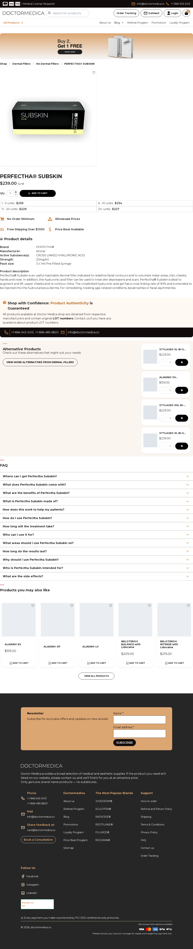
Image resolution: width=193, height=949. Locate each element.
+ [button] (170, 362)
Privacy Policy (149, 832)
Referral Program (137, 22)
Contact (151, 13)
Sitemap (68, 848)
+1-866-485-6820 (47, 332)
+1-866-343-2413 (37, 798)
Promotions (158, 22)
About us (68, 801)
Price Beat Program (75, 840)
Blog (66, 816)
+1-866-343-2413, (22, 332)
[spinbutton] (12, 193)
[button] (16, 191)
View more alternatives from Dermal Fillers (40, 362)
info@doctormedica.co (41, 816)
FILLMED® (102, 832)
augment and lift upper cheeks (22, 283)
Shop (3, 63)
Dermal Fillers (22, 63)
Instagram (32, 884)
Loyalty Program (179, 22)
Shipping (146, 816)
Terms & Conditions (152, 824)
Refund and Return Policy (156, 809)
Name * (118, 713)
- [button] (162, 362)
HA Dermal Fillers (47, 63)
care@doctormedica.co (41, 830)
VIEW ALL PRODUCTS (96, 676)
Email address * (123, 727)
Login (172, 13)
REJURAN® (102, 840)
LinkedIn (31, 893)
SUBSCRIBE (124, 742)
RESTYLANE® (104, 824)
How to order (149, 801)
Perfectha (7, 275)
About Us (105, 22)
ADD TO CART (37, 193)
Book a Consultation (38, 839)
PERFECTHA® (45, 247)
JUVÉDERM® (103, 801)
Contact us (147, 848)
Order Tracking (126, 13)
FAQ (143, 840)
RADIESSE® (103, 816)
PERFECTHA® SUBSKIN (79, 63)
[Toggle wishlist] (94, 72)
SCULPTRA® (103, 809)
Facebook (32, 876)
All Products (13, 22)
